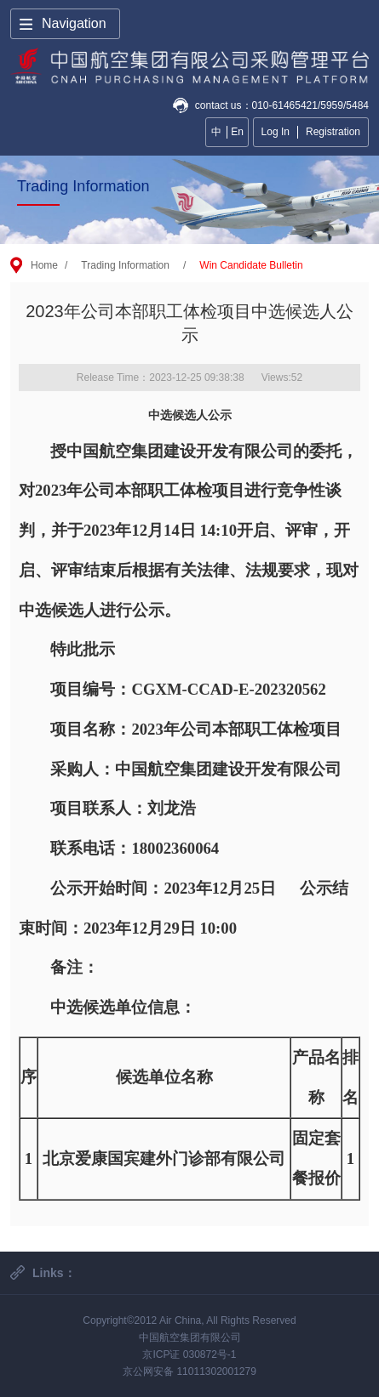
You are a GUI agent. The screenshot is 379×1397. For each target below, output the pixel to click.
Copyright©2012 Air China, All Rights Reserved (189, 1320)
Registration (333, 132)
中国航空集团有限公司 (190, 1337)
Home (44, 265)
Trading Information (125, 265)
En (237, 132)
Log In (275, 132)
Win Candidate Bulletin (250, 265)
